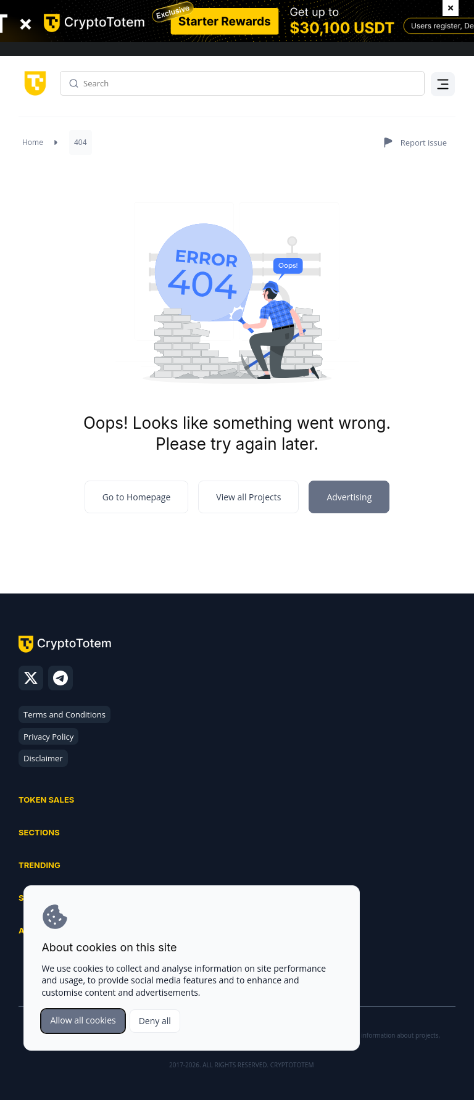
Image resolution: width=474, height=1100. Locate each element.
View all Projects (248, 497)
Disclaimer (43, 758)
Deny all (155, 1021)
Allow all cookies (82, 1020)
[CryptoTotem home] (33, 82)
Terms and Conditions (64, 714)
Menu (443, 94)
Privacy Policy (48, 736)
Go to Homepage (136, 497)
